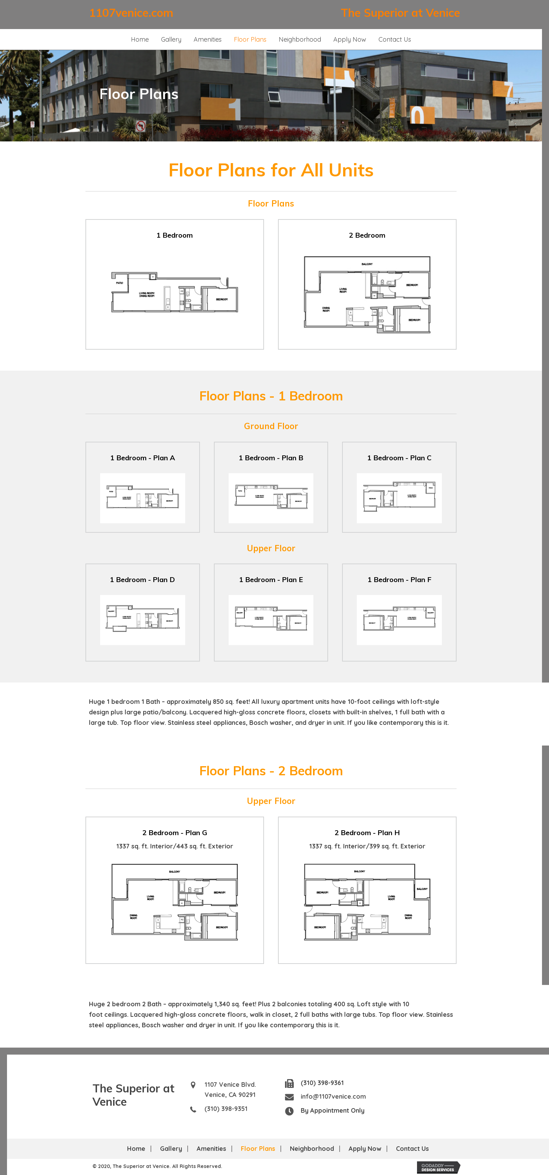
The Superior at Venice (400, 13)
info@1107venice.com (333, 1096)
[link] (140, 39)
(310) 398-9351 (226, 1109)
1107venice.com (131, 13)
